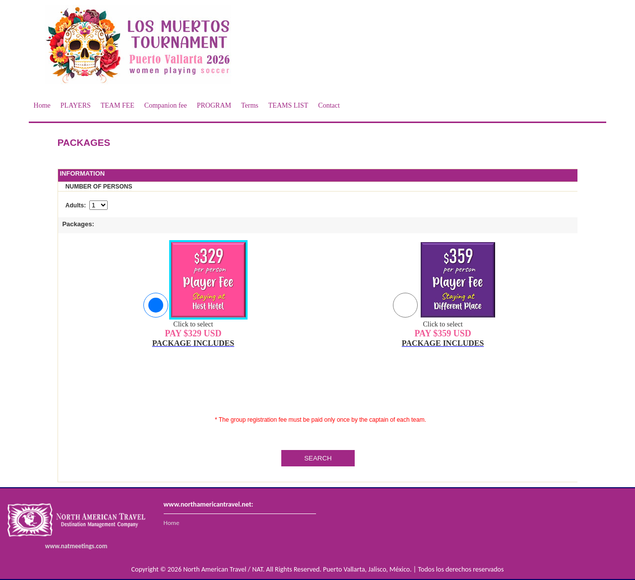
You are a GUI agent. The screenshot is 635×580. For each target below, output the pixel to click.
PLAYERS (76, 105)
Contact (329, 105)
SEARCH (318, 458)
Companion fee (165, 105)
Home (42, 105)
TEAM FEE (117, 105)
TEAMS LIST (288, 105)
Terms (249, 105)
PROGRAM (214, 105)
